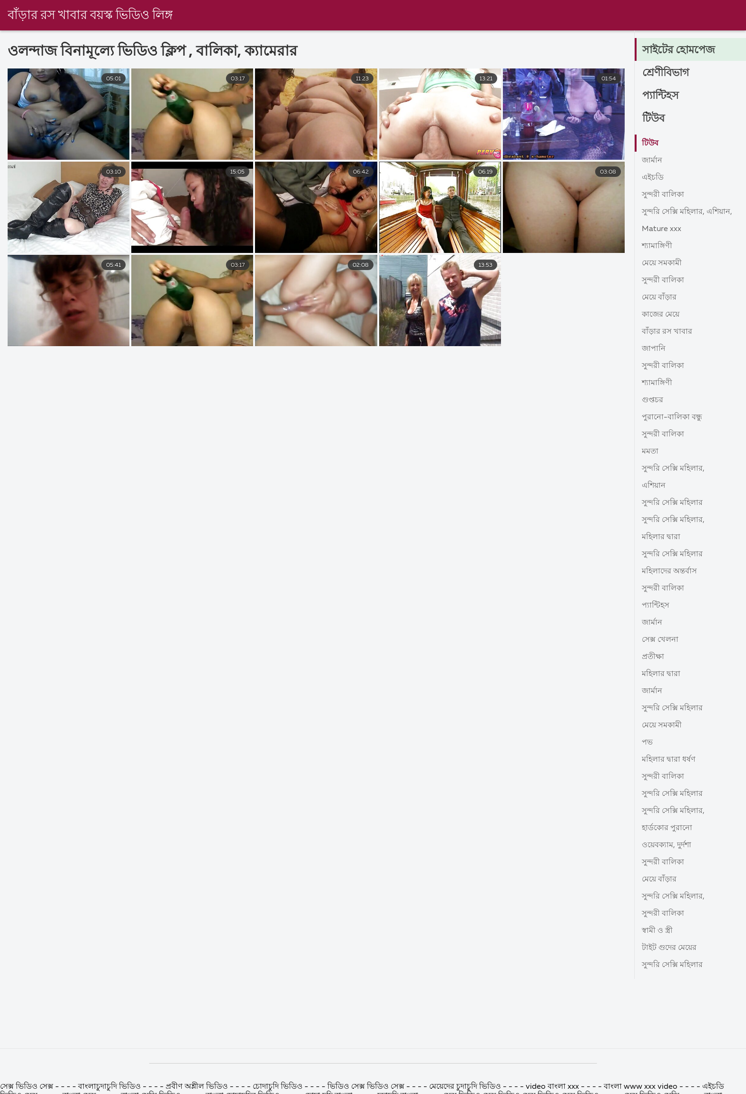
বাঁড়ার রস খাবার (667, 332)
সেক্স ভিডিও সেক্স (27, 1087)
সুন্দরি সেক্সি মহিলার (672, 503)
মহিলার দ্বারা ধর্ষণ (669, 760)
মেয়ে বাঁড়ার (659, 297)
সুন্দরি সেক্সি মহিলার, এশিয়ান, (687, 212)
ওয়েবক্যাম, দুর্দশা (666, 845)
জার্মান (652, 161)
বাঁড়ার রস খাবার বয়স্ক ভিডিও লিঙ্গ (90, 16)
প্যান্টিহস (660, 96)
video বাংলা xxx (553, 1087)
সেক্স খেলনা (660, 640)
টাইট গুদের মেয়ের (669, 948)
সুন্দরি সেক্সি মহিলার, (673, 469)
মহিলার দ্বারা (661, 537)
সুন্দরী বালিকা (663, 195)
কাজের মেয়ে (660, 315)
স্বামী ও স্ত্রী (657, 931)
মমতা (650, 451)
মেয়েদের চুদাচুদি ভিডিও (466, 1087)
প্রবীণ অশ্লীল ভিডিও (197, 1087)
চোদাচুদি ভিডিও (278, 1087)
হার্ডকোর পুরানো (667, 828)
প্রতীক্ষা (653, 657)
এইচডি (653, 178)
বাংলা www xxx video (640, 1087)
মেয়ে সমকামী (662, 263)
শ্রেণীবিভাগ (665, 73)
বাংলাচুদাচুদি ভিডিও (110, 1087)
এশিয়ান (654, 486)
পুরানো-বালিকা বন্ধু (672, 417)
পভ (647, 742)
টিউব (653, 119)
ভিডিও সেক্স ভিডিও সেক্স (365, 1087)
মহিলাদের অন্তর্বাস (669, 571)
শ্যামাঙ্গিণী (657, 246)
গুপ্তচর (652, 400)
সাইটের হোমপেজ (678, 50)
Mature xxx (661, 229)
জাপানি (654, 349)
